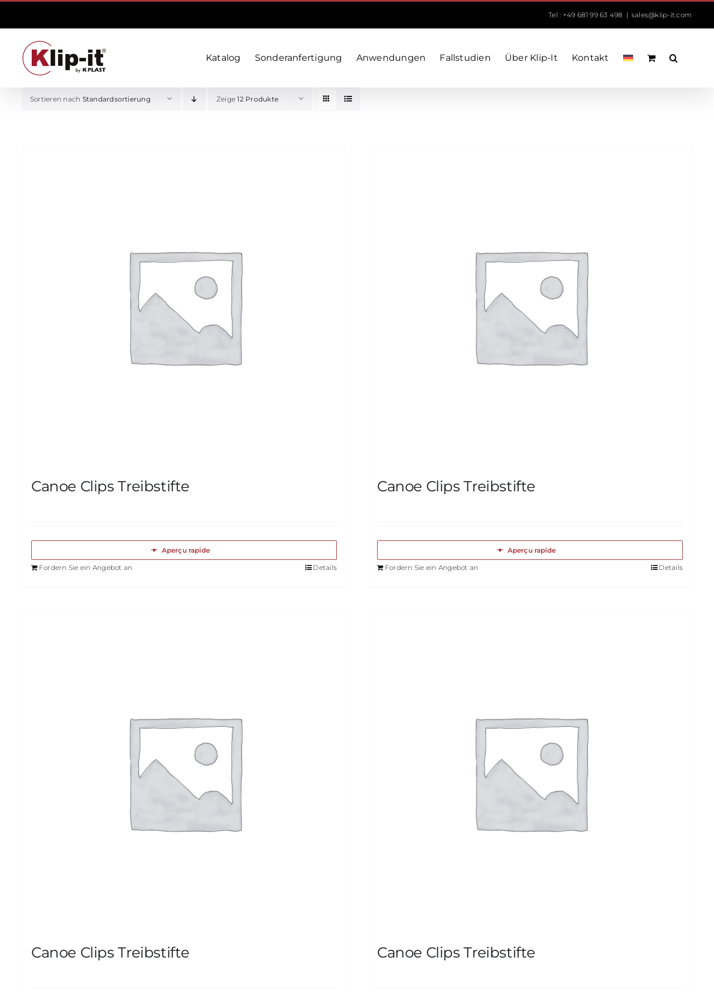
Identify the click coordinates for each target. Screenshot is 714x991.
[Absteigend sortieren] (194, 99)
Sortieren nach (90, 99)
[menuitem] (628, 58)
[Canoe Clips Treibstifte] (184, 305)
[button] (673, 58)
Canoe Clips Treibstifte (110, 486)
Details (325, 567)
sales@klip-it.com (661, 15)
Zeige (247, 99)
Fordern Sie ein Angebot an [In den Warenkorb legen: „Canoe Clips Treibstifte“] (85, 567)
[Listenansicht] (348, 99)
